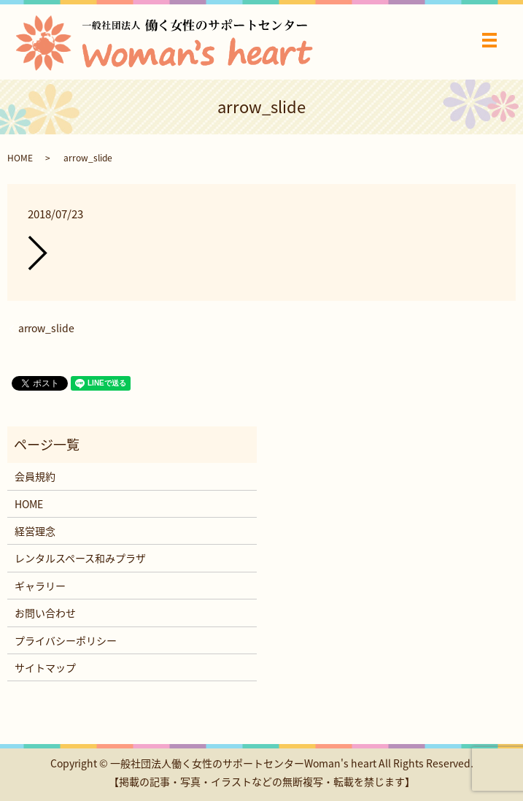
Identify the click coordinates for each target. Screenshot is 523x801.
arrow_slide (46, 328)
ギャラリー (40, 585)
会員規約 (35, 476)
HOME (20, 157)
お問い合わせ (45, 612)
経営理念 (35, 531)
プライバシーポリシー (66, 640)
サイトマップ (45, 667)
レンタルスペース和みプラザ (80, 558)
